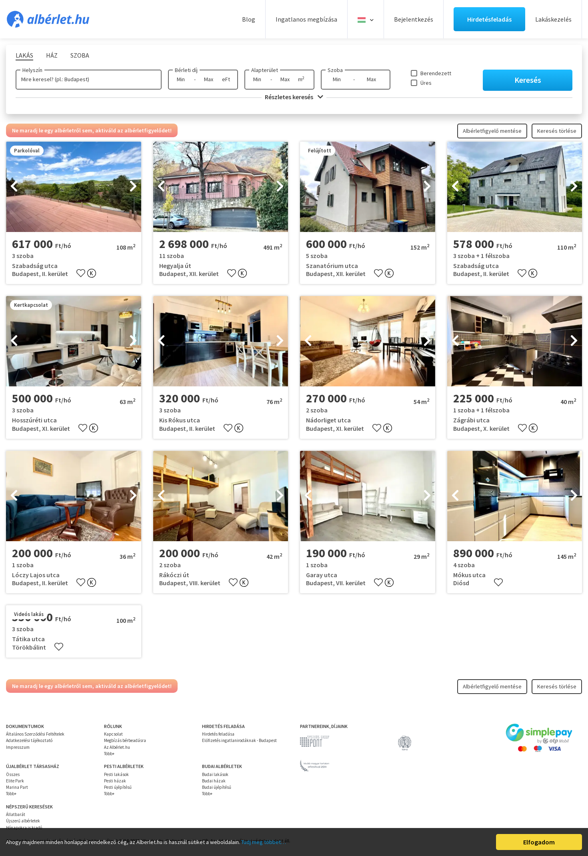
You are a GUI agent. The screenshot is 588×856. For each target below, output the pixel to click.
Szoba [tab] (79, 55)
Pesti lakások (116, 774)
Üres (426, 82)
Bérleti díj (186, 70)
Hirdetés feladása (218, 734)
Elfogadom (539, 842)
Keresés (527, 80)
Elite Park (15, 781)
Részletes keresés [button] (294, 97)
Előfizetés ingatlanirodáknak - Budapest (239, 740)
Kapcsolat (113, 734)
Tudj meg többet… (263, 842)
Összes (13, 774)
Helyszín (32, 70)
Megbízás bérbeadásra (125, 740)
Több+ (109, 753)
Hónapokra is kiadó (24, 827)
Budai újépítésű (216, 787)
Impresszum (18, 747)
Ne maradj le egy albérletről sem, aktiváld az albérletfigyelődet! (92, 130)
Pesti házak (115, 781)
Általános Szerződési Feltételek (35, 734)
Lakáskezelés (553, 19)
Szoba (335, 70)
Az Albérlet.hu (117, 747)
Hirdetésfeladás (489, 19)
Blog (248, 19)
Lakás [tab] (24, 55)
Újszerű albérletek (23, 821)
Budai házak (214, 781)
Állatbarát (15, 814)
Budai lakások (215, 774)
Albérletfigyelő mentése (492, 130)
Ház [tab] (52, 55)
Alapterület (264, 70)
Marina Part (17, 787)
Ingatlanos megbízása (306, 19)
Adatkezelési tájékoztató (29, 740)
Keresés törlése (556, 130)
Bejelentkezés (413, 19)
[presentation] (14, 186)
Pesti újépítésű (118, 787)
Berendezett (435, 73)
